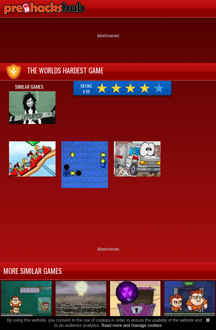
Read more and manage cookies (131, 325)
